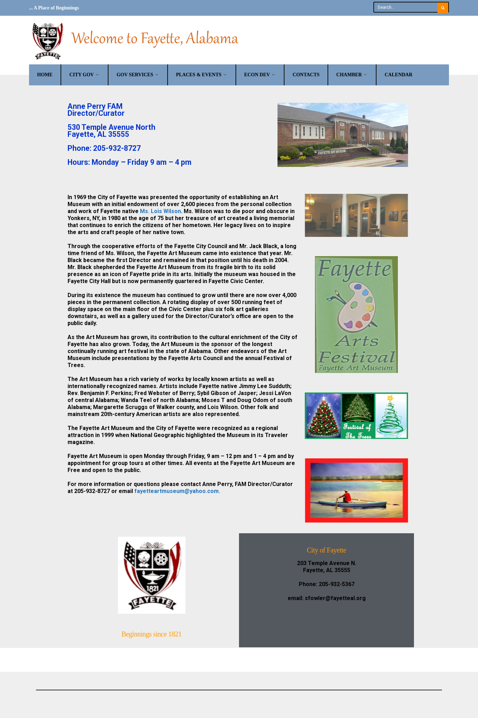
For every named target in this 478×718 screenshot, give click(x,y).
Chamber (349, 74)
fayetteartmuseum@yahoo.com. (177, 490)
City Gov (81, 74)
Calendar (398, 74)
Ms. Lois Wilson (160, 210)
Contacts (306, 74)
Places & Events (199, 74)
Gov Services (135, 74)
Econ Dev (257, 74)
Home (44, 74)
